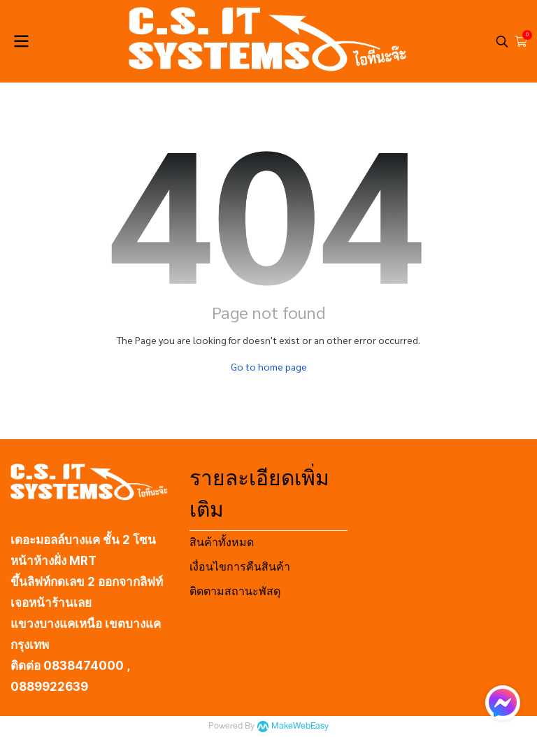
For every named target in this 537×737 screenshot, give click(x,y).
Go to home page (269, 366)
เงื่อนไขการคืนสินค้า (239, 566)
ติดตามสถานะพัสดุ (234, 591)
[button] (502, 41)
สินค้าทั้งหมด (221, 542)
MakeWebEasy (300, 726)
